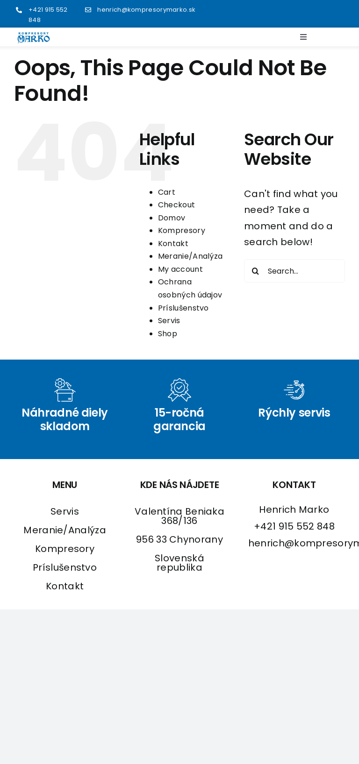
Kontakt (173, 243)
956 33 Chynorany (179, 539)
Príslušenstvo (183, 308)
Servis (169, 320)
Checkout (176, 204)
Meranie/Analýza (190, 256)
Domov (172, 217)
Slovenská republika (179, 563)
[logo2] (33, 36)
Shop (167, 333)
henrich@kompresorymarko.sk (146, 9)
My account (180, 269)
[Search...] (294, 271)
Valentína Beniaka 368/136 (179, 516)
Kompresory (181, 230)
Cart (166, 192)
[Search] (255, 271)
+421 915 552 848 (294, 526)
